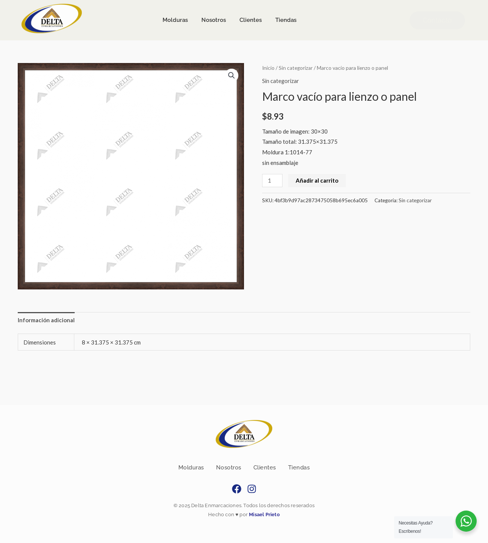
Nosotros (228, 467)
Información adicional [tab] (46, 320)
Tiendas (299, 467)
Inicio (268, 68)
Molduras (191, 467)
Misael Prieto (264, 515)
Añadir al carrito (317, 180)
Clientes (264, 467)
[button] (231, 75)
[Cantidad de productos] (272, 180)
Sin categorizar (296, 68)
